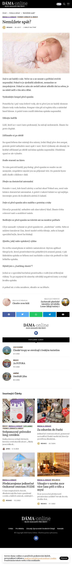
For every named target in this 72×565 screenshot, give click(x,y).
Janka (8, 449)
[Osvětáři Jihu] (6, 376)
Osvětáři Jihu (20, 376)
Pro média (20, 529)
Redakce (9, 27)
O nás (10, 529)
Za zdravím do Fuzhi (50, 429)
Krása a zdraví (14, 13)
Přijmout (64, 558)
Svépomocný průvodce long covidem (16, 433)
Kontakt (60, 529)
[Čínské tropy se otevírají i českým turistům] (6, 350)
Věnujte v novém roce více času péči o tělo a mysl (50, 486)
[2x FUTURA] (6, 363)
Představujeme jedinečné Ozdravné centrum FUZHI (18, 485)
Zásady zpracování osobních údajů (40, 529)
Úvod (4, 13)
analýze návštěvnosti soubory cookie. (40, 558)
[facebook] (36, 538)
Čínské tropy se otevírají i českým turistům (36, 350)
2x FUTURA (19, 363)
